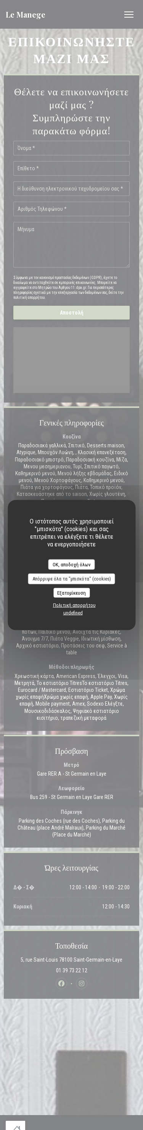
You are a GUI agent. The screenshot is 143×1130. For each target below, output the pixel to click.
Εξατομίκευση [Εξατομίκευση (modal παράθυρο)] (71, 592)
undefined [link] (73, 613)
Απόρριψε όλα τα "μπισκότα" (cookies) (71, 579)
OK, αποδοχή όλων (72, 564)
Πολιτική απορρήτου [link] (74, 605)
